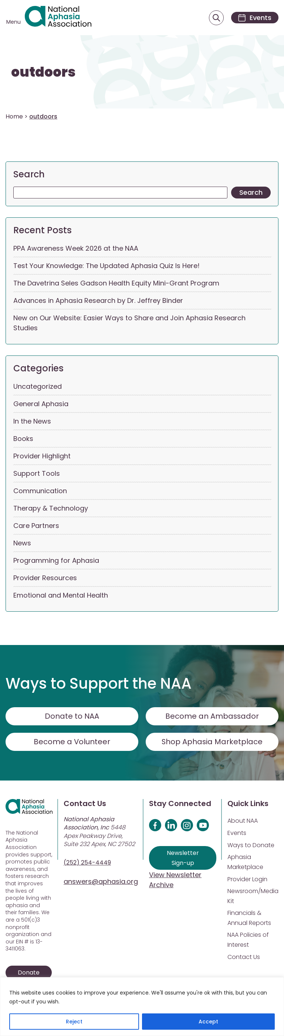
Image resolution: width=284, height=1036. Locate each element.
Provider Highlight (42, 456)
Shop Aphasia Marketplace (212, 742)
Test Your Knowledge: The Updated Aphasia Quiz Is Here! (106, 266)
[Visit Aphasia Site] (58, 18)
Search (29, 175)
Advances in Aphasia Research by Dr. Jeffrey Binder (98, 300)
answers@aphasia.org (101, 881)
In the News (32, 421)
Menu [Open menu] (13, 22)
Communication (40, 491)
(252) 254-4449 (87, 863)
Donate (29, 973)
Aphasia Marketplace (245, 862)
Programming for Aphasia (56, 560)
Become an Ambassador (212, 716)
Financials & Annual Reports (249, 918)
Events (236, 833)
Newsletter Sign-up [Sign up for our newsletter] (183, 858)
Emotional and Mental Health (60, 595)
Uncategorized (37, 386)
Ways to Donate (250, 845)
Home (14, 117)
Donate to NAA (72, 716)
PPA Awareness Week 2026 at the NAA (75, 248)
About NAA (242, 821)
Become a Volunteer (72, 742)
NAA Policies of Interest (248, 940)
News (22, 543)
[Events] (253, 18)
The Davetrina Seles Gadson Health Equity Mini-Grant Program (116, 283)
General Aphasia (40, 404)
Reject (74, 1021)
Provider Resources (45, 578)
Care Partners (36, 526)
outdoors (43, 73)
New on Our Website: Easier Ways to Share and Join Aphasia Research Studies (129, 323)
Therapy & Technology (50, 508)
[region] (142, 1006)
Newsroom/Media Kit (252, 896)
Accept (208, 1021)
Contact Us (243, 957)
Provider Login (247, 879)
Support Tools (36, 473)
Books (23, 439)
